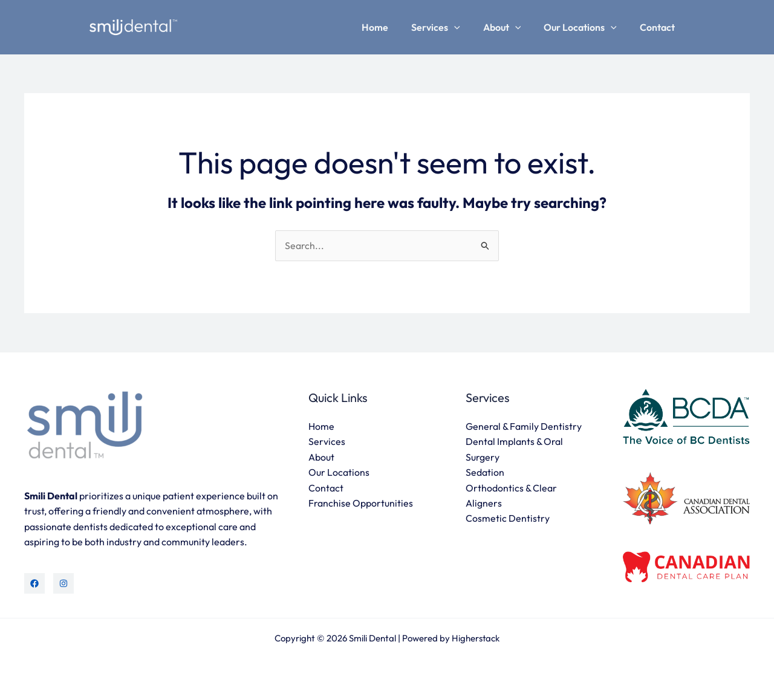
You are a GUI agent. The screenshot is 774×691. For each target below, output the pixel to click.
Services (448, 27)
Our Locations (585, 27)
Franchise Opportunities (360, 504)
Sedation (485, 473)
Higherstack (476, 638)
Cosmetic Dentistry (508, 519)
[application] (467, 27)
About (511, 27)
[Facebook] (34, 583)
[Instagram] (63, 583)
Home (391, 27)
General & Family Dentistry (524, 426)
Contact (659, 27)
